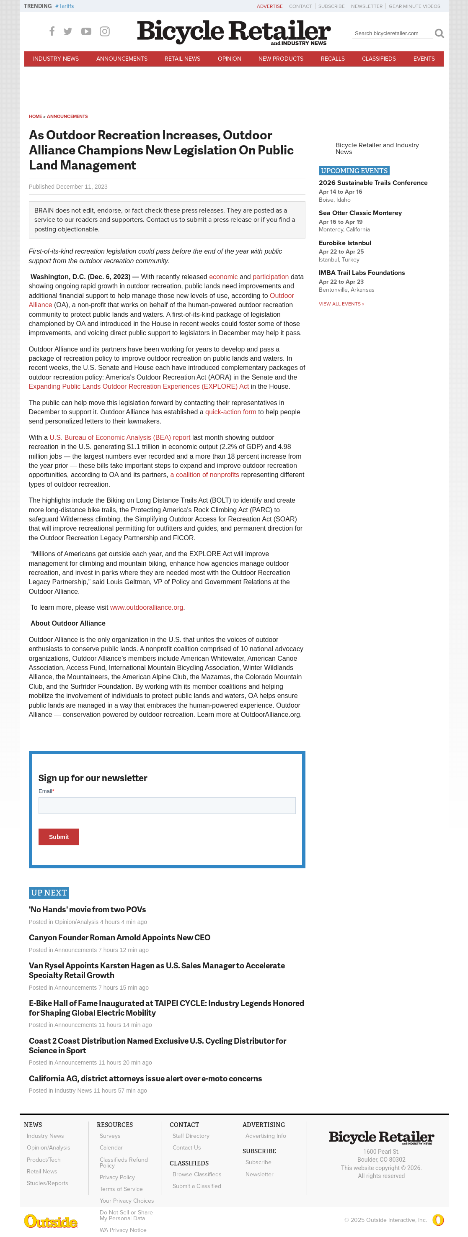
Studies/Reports (45, 1169)
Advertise (270, 6)
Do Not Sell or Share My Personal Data (128, 1195)
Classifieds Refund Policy (121, 1155)
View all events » (341, 304)
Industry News (56, 58)
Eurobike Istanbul (345, 243)
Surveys (107, 1134)
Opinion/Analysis (76, 922)
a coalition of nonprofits (204, 474)
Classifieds (379, 58)
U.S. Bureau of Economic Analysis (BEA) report (119, 437)
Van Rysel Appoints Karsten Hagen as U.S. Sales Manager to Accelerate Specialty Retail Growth (157, 970)
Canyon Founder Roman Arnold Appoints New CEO (119, 937)
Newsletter (367, 6)
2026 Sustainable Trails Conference (373, 183)
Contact (300, 6)
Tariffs (66, 6)
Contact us (162, 220)
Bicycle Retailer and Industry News (377, 148)
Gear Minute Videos (414, 6)
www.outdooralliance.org (146, 607)
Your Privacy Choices (124, 1184)
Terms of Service (118, 1175)
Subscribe (331, 6)
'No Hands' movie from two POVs (87, 909)
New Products (281, 58)
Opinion (229, 58)
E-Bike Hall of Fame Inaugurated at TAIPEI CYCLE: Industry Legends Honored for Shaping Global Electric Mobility (166, 1007)
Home (35, 116)
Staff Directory (188, 1134)
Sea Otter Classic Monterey (360, 213)
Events (424, 58)
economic (223, 276)
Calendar (108, 1143)
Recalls (333, 58)
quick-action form (230, 412)
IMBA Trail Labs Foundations (362, 273)
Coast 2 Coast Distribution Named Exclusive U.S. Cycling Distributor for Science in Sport (157, 1045)
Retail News (182, 58)
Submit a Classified (194, 1175)
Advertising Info (263, 1134)
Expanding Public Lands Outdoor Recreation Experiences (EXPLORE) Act (139, 386)
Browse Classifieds (194, 1166)
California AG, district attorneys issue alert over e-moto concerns (145, 1078)
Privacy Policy (114, 1166)
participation (271, 276)
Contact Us (184, 1143)
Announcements (121, 58)
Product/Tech (41, 1152)
